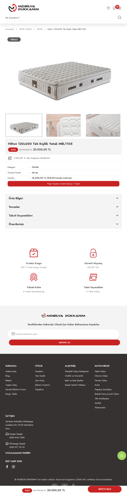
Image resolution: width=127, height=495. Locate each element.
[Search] (63, 18)
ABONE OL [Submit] (64, 342)
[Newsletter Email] (63, 334)
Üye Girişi (39, 380)
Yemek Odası (101, 380)
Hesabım (39, 371)
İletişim (8, 380)
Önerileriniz (16, 224)
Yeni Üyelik (40, 375)
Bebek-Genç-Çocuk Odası (107, 393)
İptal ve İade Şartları (74, 380)
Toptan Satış (11, 384)
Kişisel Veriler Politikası (75, 384)
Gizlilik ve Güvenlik (74, 375)
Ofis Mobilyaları (102, 398)
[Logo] (23, 8)
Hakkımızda (10, 371)
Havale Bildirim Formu (15, 389)
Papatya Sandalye (103, 389)
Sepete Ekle (105, 489)
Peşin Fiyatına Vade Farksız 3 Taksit (63, 183)
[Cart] (120, 8)
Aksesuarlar (100, 407)
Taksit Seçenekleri (20, 215)
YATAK (35, 167)
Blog (7, 375)
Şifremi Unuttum (42, 384)
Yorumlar (14, 207)
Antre (97, 384)
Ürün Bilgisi (16, 198)
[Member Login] (114, 8)
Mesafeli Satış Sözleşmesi (77, 371)
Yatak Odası (100, 371)
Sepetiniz (39, 389)
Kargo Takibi (11, 393)
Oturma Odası (101, 375)
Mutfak (98, 403)
